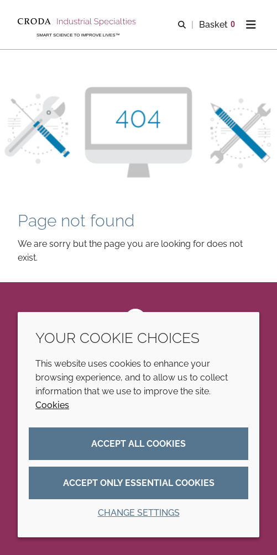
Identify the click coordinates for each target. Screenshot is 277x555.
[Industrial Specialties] (78, 22)
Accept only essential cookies (139, 483)
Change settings (139, 513)
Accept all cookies (138, 443)
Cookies (52, 405)
